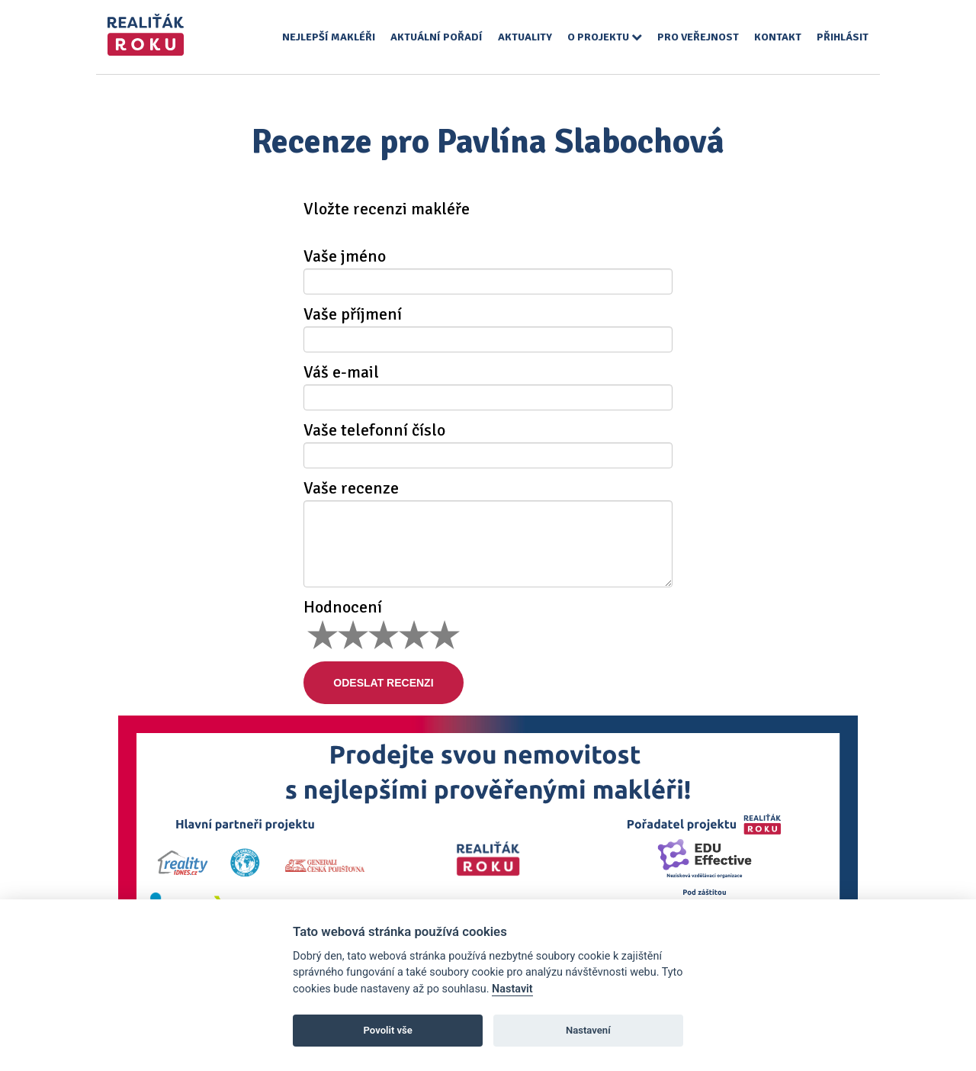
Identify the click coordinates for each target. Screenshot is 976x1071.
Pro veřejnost (698, 37)
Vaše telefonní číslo (374, 430)
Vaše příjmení (352, 314)
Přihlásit (842, 37)
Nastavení (588, 1030)
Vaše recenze (351, 488)
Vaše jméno (344, 256)
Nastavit (512, 989)
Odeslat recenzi (384, 683)
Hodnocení (342, 607)
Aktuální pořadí (436, 37)
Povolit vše (388, 1030)
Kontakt (777, 37)
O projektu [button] (604, 37)
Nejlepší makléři (328, 37)
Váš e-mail (341, 372)
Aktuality (525, 37)
